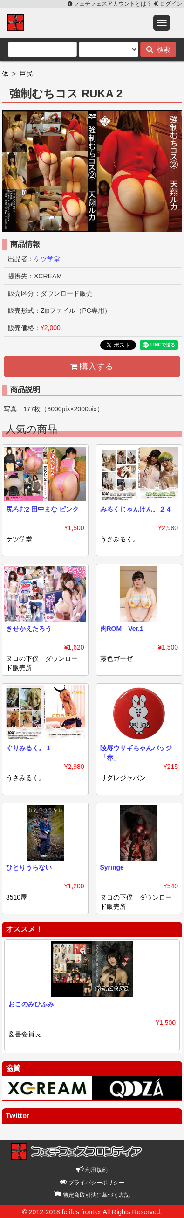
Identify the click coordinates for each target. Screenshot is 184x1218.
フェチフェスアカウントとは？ (111, 3)
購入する (91, 366)
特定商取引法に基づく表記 (92, 1195)
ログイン (168, 3)
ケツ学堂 (47, 259)
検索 (158, 49)
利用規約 (92, 1170)
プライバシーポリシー (92, 1182)
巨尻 (26, 73)
